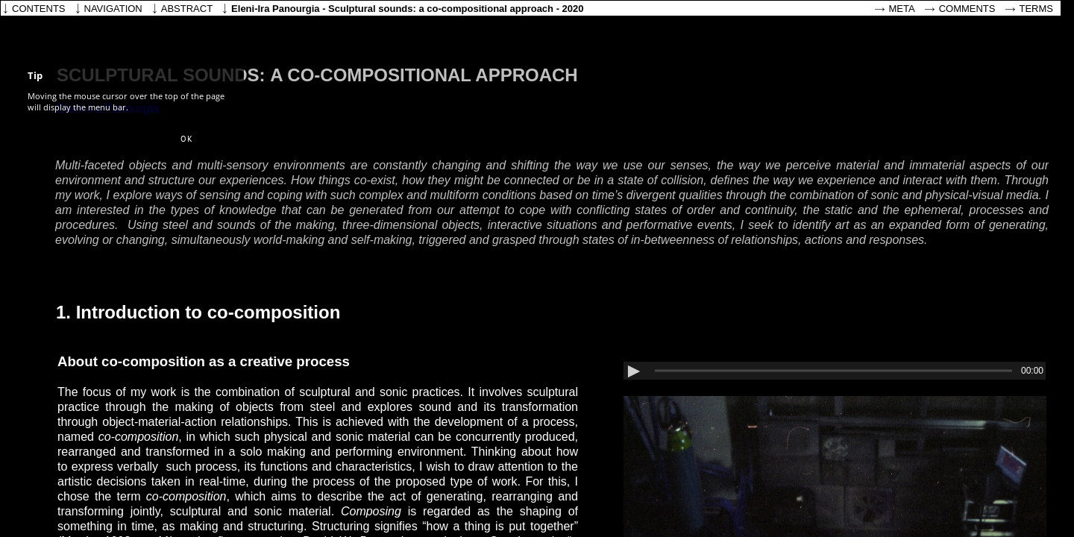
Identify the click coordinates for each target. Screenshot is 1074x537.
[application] (834, 371)
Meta (902, 8)
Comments (967, 8)
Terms (1037, 8)
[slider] (833, 371)
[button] (186, 139)
